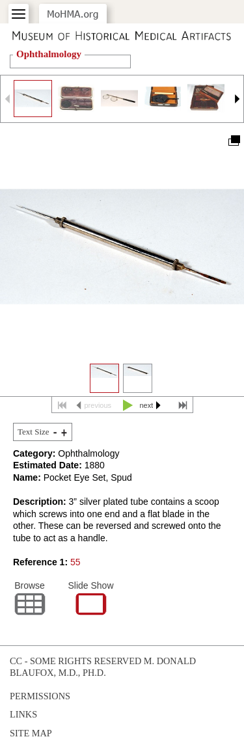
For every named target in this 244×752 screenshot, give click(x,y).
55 (75, 562)
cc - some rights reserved (75, 661)
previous (98, 405)
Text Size (33, 431)
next (147, 405)
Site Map (31, 733)
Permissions (40, 696)
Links (23, 714)
